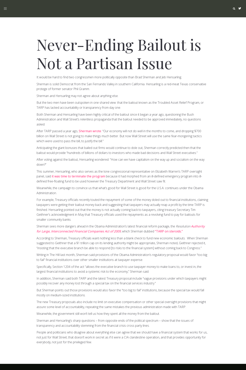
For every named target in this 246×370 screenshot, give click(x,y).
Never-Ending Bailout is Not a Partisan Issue (119, 53)
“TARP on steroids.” (169, 231)
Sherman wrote (90, 131)
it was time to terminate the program (78, 176)
